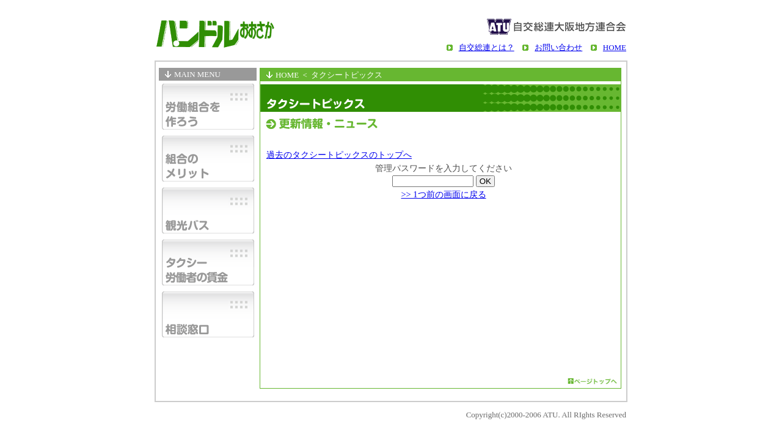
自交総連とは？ (486, 47)
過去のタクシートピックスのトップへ (339, 155)
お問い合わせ (558, 47)
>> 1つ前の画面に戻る (443, 194)
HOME (614, 47)
